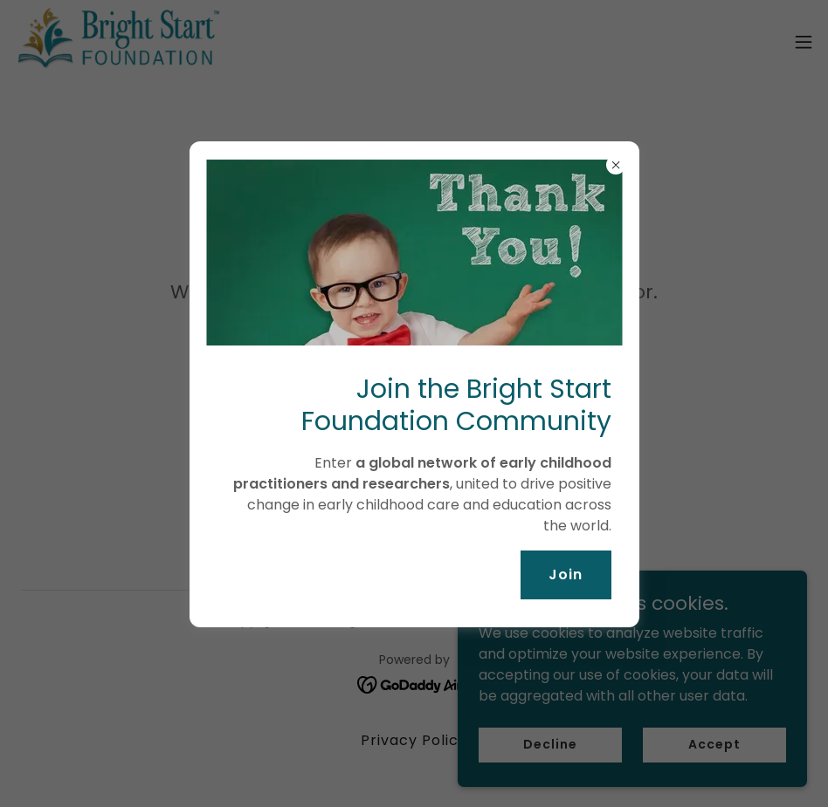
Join (566, 574)
